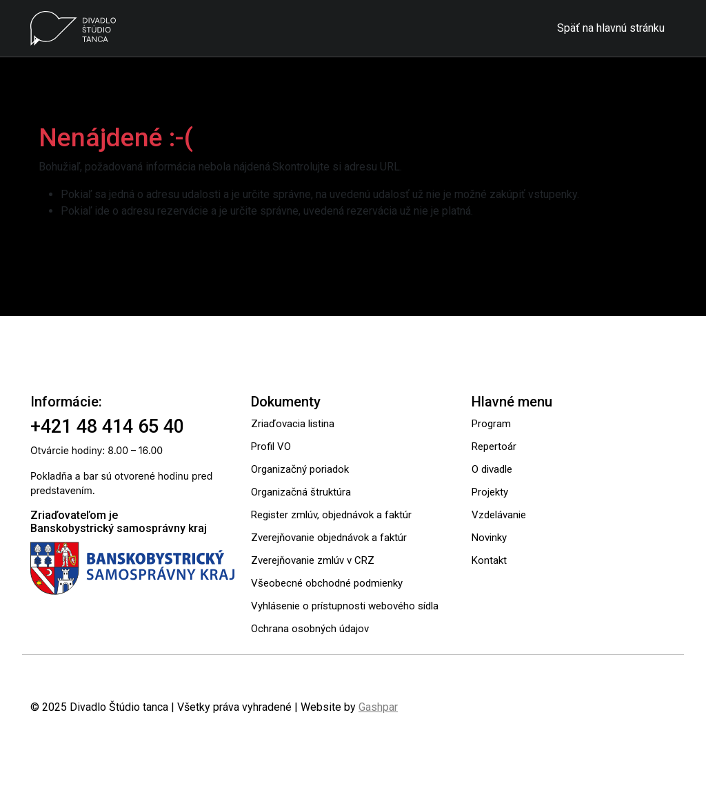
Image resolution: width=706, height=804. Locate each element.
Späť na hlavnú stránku (611, 28)
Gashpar (378, 707)
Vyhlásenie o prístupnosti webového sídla (344, 606)
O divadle (492, 469)
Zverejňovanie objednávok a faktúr (329, 537)
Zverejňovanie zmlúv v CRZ (312, 560)
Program (491, 424)
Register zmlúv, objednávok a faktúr (331, 515)
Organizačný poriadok (300, 469)
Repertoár (494, 446)
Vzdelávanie (499, 515)
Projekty (490, 492)
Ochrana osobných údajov (310, 628)
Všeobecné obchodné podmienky (327, 583)
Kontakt (489, 560)
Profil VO (271, 446)
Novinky (489, 537)
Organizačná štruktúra (301, 492)
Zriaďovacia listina (292, 424)
